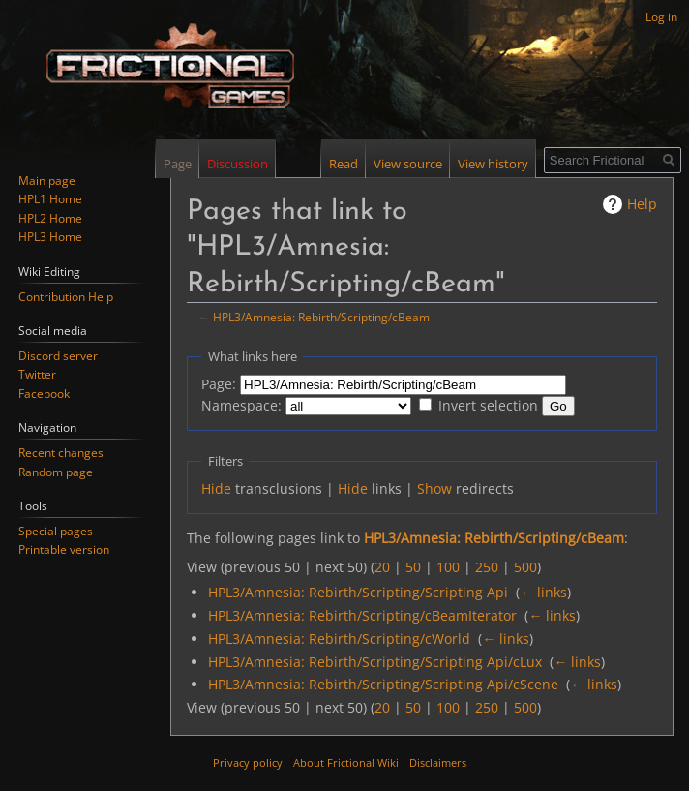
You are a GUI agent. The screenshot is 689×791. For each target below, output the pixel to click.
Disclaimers (437, 762)
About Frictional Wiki (346, 762)
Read (343, 163)
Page (178, 163)
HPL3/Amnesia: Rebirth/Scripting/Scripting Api (358, 592)
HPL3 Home (50, 236)
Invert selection (488, 405)
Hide (216, 488)
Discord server (58, 356)
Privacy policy (248, 762)
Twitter (37, 374)
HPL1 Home (50, 199)
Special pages (55, 531)
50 (413, 567)
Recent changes (61, 452)
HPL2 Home (50, 218)
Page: (218, 384)
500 (525, 567)
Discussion (237, 163)
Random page (55, 472)
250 (486, 567)
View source (408, 163)
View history (493, 163)
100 (448, 567)
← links (543, 592)
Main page (46, 180)
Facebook (44, 393)
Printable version (63, 549)
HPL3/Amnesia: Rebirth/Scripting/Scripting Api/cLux (375, 662)
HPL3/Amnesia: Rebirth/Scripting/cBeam (321, 316)
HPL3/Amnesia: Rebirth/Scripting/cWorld (339, 638)
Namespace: (241, 405)
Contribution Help (65, 297)
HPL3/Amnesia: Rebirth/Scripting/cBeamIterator (362, 615)
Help (642, 204)
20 (382, 567)
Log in (661, 17)
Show (434, 488)
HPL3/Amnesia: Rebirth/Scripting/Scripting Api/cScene (383, 684)
